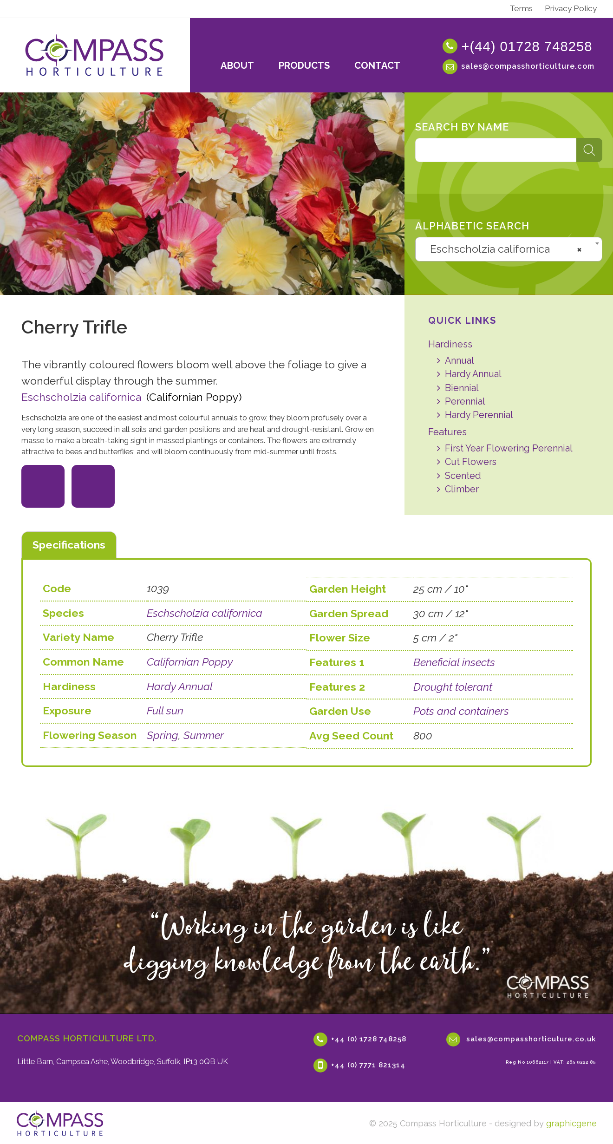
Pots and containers (461, 710)
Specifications (69, 544)
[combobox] (508, 249)
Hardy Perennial (479, 415)
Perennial (465, 401)
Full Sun (92, 491)
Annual (459, 360)
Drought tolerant (452, 686)
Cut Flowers (470, 462)
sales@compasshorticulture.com (527, 66)
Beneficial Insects (48, 491)
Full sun (165, 710)
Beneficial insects (454, 661)
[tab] (69, 545)
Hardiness (450, 344)
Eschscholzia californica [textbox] (505, 248)
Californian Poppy (190, 661)
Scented (463, 476)
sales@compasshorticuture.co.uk (531, 1039)
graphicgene (571, 1123)
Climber (462, 489)
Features (447, 432)
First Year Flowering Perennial (509, 448)
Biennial (462, 388)
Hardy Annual (473, 374)
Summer (203, 735)
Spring (162, 735)
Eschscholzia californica (81, 397)
